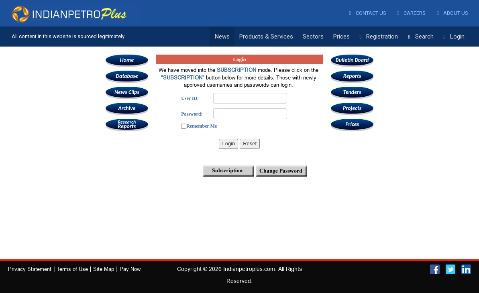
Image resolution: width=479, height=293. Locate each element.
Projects (352, 108)
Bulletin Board (352, 60)
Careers (411, 13)
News (222, 36)
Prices (341, 36)
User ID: (190, 98)
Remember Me (201, 126)
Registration (378, 37)
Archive (126, 108)
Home (127, 60)
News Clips (126, 92)
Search (421, 37)
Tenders (352, 92)
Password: (191, 114)
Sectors (313, 36)
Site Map (103, 269)
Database (127, 76)
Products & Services (266, 36)
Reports (127, 124)
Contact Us (367, 13)
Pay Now (130, 269)
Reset (250, 143)
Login (454, 37)
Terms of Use (72, 269)
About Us (452, 13)
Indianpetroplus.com (249, 269)
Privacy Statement (29, 269)
